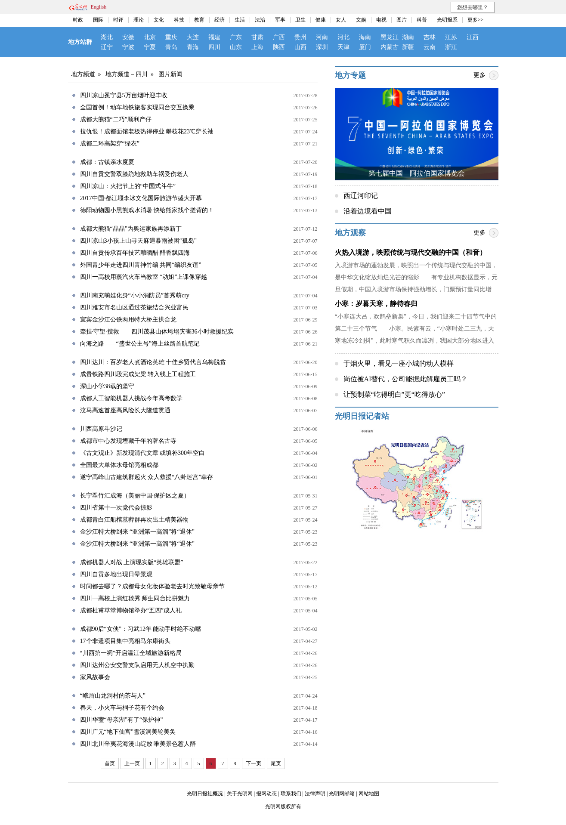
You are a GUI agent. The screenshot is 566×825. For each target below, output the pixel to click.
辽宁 (107, 47)
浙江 (451, 47)
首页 (110, 763)
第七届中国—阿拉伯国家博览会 (416, 173)
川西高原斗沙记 (101, 429)
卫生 (300, 20)
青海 (193, 47)
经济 (219, 20)
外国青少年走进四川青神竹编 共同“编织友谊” (140, 265)
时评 (118, 20)
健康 (320, 20)
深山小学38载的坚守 (107, 386)
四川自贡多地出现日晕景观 (116, 574)
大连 (193, 37)
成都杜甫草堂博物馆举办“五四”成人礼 (131, 610)
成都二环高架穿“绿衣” (109, 143)
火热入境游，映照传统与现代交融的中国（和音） (410, 252)
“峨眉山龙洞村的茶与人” (112, 695)
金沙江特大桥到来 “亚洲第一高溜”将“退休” (137, 531)
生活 (240, 20)
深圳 (322, 47)
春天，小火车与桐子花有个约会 (122, 707)
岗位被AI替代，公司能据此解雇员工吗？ (405, 379)
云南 (430, 47)
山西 (300, 47)
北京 (150, 37)
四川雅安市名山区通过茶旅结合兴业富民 (134, 307)
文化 (159, 20)
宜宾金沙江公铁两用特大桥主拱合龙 (128, 319)
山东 (236, 47)
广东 (236, 37)
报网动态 (266, 794)
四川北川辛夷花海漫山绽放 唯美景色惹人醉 (138, 744)
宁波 (128, 47)
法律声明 (315, 794)
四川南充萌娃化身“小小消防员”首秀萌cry (134, 295)
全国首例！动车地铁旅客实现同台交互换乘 (137, 107)
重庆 (171, 37)
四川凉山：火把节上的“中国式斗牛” (128, 186)
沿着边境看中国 (367, 211)
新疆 (408, 47)
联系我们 (291, 794)
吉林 (430, 37)
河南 (322, 37)
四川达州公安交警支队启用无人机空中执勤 (137, 665)
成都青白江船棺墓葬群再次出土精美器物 (134, 519)
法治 (260, 20)
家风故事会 (95, 677)
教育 (199, 20)
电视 (381, 20)
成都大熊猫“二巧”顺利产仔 (116, 119)
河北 (343, 37)
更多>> (475, 20)
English (99, 7)
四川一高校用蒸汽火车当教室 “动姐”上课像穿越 (143, 277)
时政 (78, 20)
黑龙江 (389, 37)
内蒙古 (389, 47)
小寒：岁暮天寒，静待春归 (376, 303)
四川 (214, 47)
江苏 (451, 37)
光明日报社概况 (205, 794)
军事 (280, 20)
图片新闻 (170, 74)
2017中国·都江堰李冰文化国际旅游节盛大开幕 (141, 198)
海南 (365, 37)
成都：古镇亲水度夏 (107, 162)
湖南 (408, 37)
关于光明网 (240, 794)
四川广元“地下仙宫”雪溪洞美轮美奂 (128, 732)
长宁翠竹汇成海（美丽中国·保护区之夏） (135, 495)
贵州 (300, 37)
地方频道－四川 (126, 74)
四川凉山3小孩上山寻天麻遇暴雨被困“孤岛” (138, 241)
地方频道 (83, 74)
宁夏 (150, 47)
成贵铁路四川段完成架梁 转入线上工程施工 (138, 374)
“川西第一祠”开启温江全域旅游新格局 (131, 653)
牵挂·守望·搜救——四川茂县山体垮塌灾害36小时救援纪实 (157, 331)
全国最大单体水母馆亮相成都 (119, 465)
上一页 (132, 763)
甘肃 (257, 37)
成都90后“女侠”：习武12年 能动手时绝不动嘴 (140, 629)
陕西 (279, 47)
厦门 (365, 47)
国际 (98, 20)
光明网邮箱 (342, 794)
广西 (279, 37)
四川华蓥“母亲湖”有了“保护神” (121, 720)
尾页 (276, 763)
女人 (341, 20)
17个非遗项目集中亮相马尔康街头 (125, 641)
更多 (479, 75)
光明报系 (447, 20)
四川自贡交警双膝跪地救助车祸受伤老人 (134, 174)
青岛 (171, 47)
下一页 (253, 763)
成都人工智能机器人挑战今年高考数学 (131, 398)
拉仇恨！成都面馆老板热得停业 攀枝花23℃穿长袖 (147, 131)
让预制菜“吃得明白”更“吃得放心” (394, 394)
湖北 (107, 37)
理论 (138, 20)
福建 (214, 37)
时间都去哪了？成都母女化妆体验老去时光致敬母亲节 (152, 586)
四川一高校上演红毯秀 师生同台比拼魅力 (135, 598)
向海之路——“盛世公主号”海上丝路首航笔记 (140, 343)
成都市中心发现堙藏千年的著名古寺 (128, 441)
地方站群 (80, 42)
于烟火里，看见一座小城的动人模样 (398, 363)
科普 (422, 20)
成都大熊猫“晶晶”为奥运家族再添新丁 (131, 229)
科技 (179, 20)
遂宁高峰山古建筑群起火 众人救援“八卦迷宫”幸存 (146, 477)
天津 (343, 47)
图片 (401, 20)
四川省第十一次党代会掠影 (116, 507)
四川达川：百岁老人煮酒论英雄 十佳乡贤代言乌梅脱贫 (153, 362)
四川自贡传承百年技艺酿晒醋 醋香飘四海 (135, 253)
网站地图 (369, 794)
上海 (257, 47)
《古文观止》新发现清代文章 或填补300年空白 (142, 453)
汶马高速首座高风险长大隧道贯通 (125, 410)
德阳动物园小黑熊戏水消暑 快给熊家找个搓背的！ (147, 210)
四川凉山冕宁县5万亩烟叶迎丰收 (123, 95)
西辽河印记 (360, 195)
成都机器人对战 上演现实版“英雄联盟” (131, 562)
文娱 (361, 20)
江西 (473, 37)
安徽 (128, 37)
